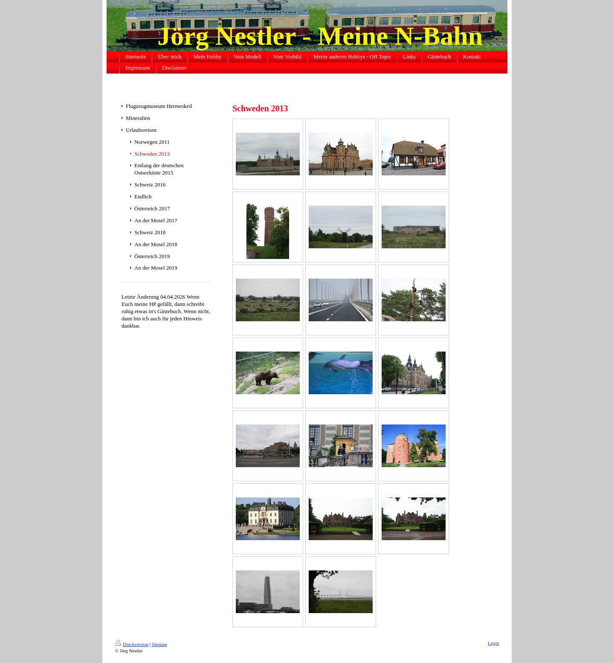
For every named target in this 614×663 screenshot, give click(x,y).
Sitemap (159, 644)
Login (493, 643)
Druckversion (131, 644)
